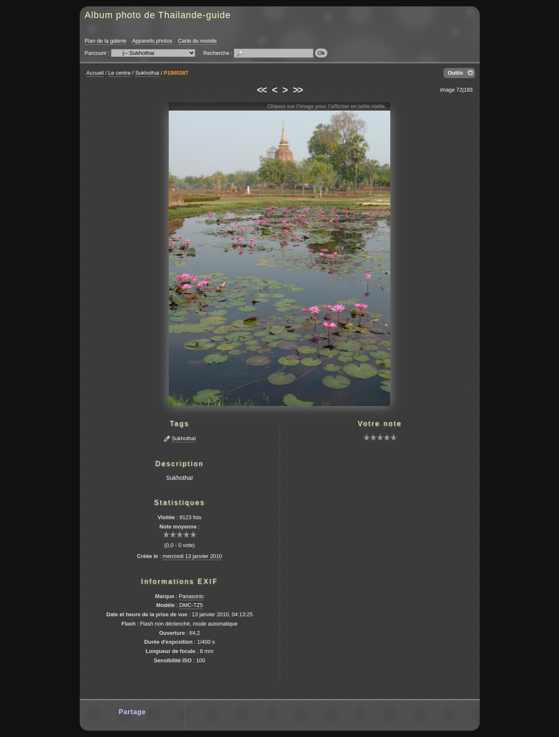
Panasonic (191, 596)
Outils (455, 73)
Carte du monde (197, 41)
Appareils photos (152, 41)
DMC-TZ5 (191, 605)
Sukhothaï (184, 438)
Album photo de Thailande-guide (158, 15)
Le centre (119, 73)
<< (261, 89)
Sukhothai (147, 73)
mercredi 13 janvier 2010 (192, 556)
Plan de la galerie (106, 41)
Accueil (95, 73)
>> (297, 89)
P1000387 (176, 73)
